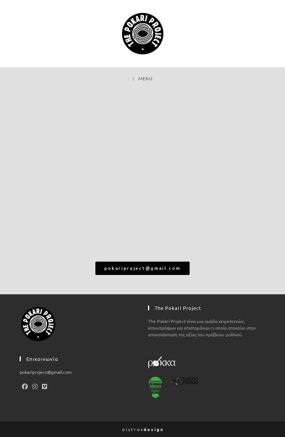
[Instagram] (34, 386)
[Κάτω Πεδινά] (142, 176)
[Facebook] (25, 386)
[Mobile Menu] (142, 78)
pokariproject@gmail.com (46, 372)
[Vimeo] (44, 386)
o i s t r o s (142, 429)
